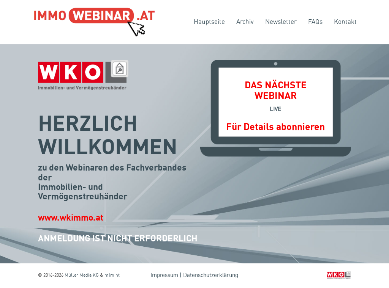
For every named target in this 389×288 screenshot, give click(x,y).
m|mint (112, 275)
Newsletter (281, 22)
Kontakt (345, 22)
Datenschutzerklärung (210, 275)
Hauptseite (209, 22)
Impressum (164, 275)
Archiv (245, 22)
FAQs (315, 22)
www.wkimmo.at (70, 218)
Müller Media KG (82, 275)
